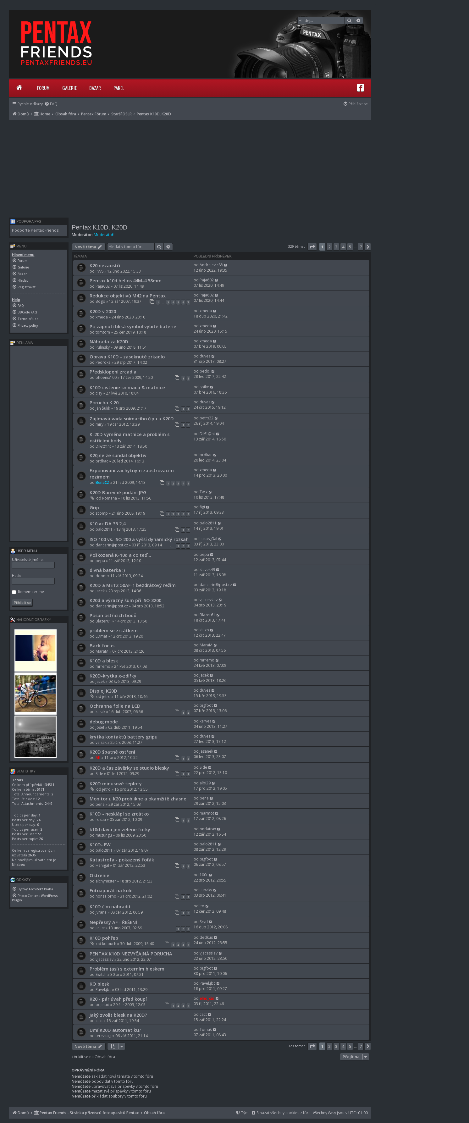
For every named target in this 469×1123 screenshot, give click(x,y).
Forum (43, 87)
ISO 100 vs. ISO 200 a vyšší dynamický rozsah (139, 539)
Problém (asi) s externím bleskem (127, 968)
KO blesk (99, 984)
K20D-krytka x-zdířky (113, 675)
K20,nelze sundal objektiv (118, 455)
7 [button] (361, 247)
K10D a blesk (104, 660)
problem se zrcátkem (114, 630)
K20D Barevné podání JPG (118, 492)
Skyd (204, 921)
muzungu (104, 835)
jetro (106, 696)
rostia (101, 819)
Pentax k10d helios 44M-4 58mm (126, 280)
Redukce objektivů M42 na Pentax (128, 295)
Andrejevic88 (211, 265)
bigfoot (206, 705)
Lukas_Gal (208, 538)
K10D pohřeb (104, 938)
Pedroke (103, 362)
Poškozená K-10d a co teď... (120, 555)
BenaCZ (102, 482)
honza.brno (106, 896)
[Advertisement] (190, 167)
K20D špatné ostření (112, 752)
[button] (312, 247)
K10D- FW (100, 844)
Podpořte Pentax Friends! (35, 230)
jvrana (101, 912)
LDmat (101, 636)
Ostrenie (99, 875)
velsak (101, 742)
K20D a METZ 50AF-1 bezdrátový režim (133, 585)
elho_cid (207, 998)
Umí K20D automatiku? (115, 1030)
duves (205, 356)
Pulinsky (103, 347)
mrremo (103, 666)
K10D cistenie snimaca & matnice (127, 387)
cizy (99, 393)
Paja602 (103, 286)
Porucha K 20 (104, 402)
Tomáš (206, 1029)
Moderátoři (104, 234)
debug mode (104, 721)
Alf (98, 757)
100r (204, 874)
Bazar (95, 87)
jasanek (206, 751)
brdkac (102, 461)
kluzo (204, 630)
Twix (203, 492)
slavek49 (207, 569)
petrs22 (206, 418)
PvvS (99, 271)
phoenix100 (106, 377)
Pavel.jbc (103, 989)
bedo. (205, 371)
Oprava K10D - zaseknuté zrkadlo (127, 356)
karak (100, 711)
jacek (100, 591)
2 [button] (329, 247)
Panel (118, 87)
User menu (23, 551)
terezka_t (104, 1035)
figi (202, 507)
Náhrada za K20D (109, 341)
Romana (109, 498)
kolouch (109, 943)
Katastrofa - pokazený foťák (122, 859)
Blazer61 (103, 621)
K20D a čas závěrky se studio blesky (129, 768)
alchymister (106, 881)
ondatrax (208, 829)
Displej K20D (103, 691)
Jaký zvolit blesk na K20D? (118, 1015)
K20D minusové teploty (116, 783)
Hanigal (102, 865)
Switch (101, 974)
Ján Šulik (103, 408)
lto (202, 906)
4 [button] (343, 247)
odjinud (102, 1004)
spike (204, 387)
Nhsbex (18, 864)
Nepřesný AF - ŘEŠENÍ (113, 922)
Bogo (100, 301)
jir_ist (100, 928)
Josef (100, 727)
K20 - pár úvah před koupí (118, 999)
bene (100, 804)
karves (205, 721)
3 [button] (336, 247)
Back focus (102, 645)
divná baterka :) (107, 570)
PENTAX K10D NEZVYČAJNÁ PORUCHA (131, 953)
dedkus (206, 937)
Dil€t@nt (103, 446)
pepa (100, 560)
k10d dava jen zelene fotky (120, 829)
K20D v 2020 (103, 311)
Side (99, 773)
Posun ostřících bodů (113, 615)
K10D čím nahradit (110, 906)
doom (101, 575)
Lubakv (206, 890)
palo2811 (104, 529)
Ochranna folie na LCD (115, 706)
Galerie (69, 87)
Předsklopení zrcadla (113, 371)
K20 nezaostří (105, 265)
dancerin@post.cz (112, 545)
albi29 (205, 783)
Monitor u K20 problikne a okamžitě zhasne (138, 798)
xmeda (102, 317)
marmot (207, 813)
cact (99, 1020)
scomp (102, 513)
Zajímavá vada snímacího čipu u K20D (132, 418)
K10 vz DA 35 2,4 (107, 523)
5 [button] (350, 247)
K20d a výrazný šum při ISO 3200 (125, 600)
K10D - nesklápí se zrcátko (119, 813)
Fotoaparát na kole (111, 890)
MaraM (102, 651)
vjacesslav (209, 599)
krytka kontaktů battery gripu (123, 736)
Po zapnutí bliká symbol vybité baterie (133, 326)
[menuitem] (51, 104)
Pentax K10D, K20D (99, 227)
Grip (94, 507)
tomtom (103, 332)
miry (99, 424)
